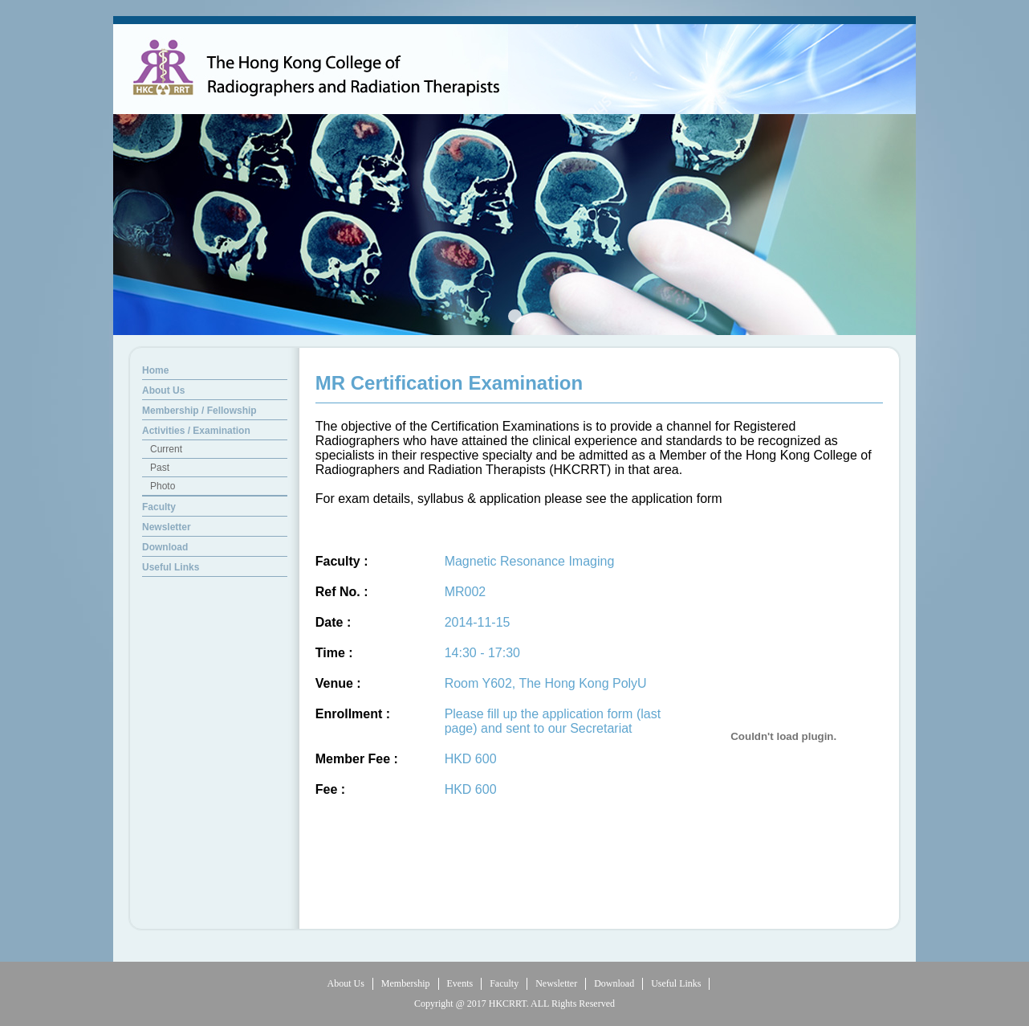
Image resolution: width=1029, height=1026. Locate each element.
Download (614, 983)
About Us (345, 983)
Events (460, 983)
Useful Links (676, 983)
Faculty (504, 983)
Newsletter (556, 983)
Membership (405, 983)
